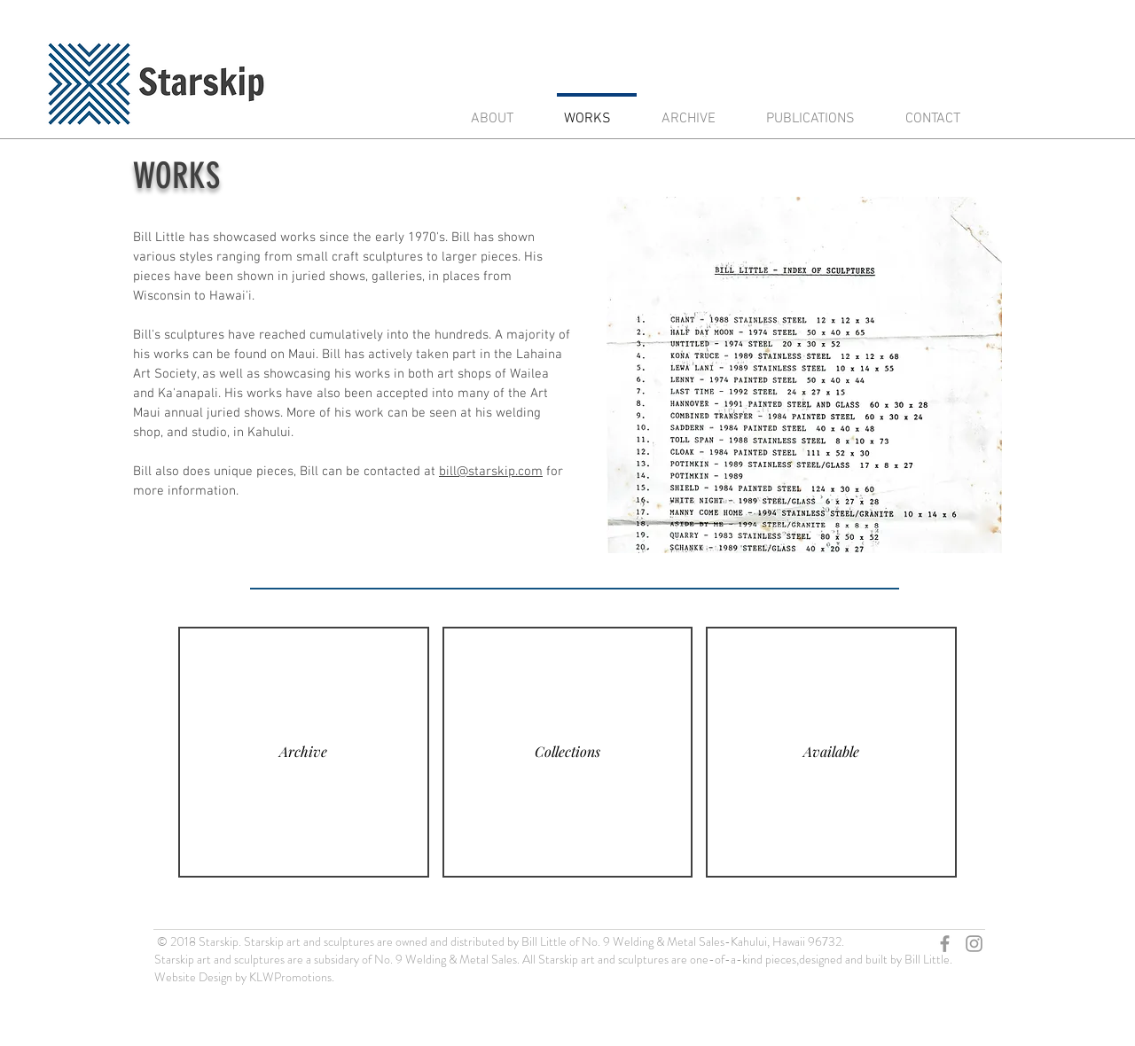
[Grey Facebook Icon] (945, 944)
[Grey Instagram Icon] (974, 944)
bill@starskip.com (491, 472)
